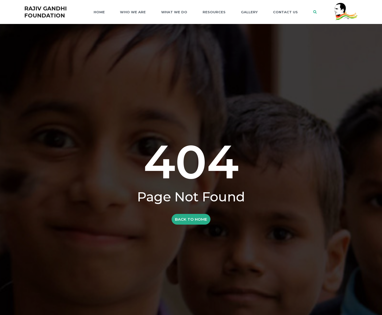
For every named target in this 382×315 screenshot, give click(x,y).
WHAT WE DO (174, 12)
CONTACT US (285, 12)
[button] (315, 12)
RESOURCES (214, 12)
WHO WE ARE (133, 12)
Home (99, 12)
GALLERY (249, 12)
